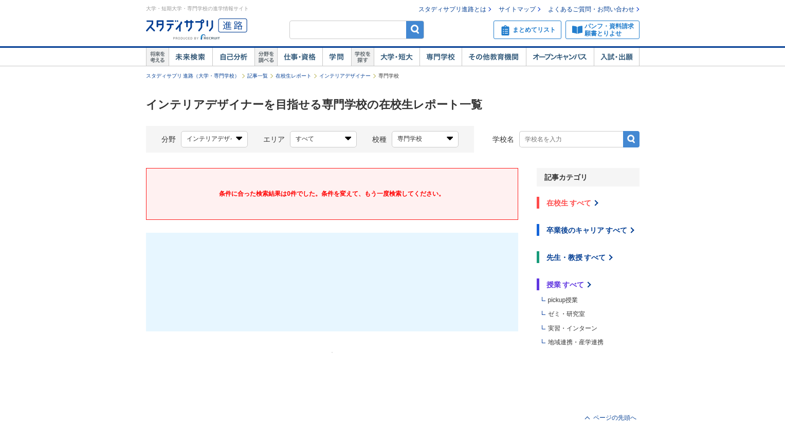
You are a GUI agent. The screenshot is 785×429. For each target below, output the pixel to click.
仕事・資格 (299, 57)
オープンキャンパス (560, 57)
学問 (336, 57)
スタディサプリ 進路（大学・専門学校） (193, 76)
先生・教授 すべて (576, 257)
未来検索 (190, 57)
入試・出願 (617, 57)
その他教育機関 (494, 57)
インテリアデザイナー (345, 76)
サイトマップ (517, 9)
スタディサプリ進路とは (452, 9)
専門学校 (440, 57)
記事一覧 (257, 76)
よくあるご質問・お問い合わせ (591, 9)
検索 (415, 30)
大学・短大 (396, 57)
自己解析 (233, 57)
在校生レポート (294, 76)
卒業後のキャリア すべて (587, 230)
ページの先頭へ (614, 417)
